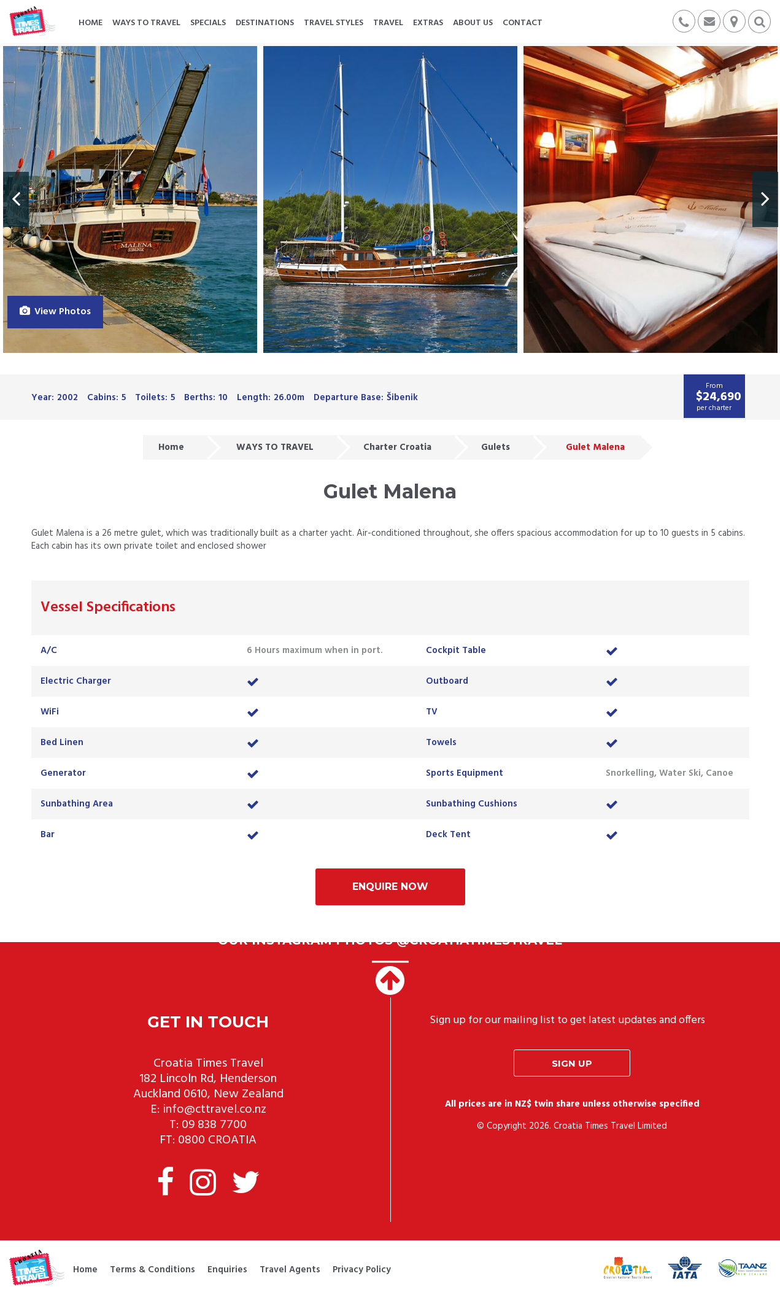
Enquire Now (390, 886)
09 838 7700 (214, 1125)
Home (171, 447)
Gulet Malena (595, 447)
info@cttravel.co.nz (214, 1109)
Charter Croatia (397, 447)
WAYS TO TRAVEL (275, 447)
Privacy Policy (362, 1269)
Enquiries (227, 1269)
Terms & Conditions (152, 1269)
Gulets (495, 447)
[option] (130, 199)
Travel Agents (290, 1269)
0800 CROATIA (217, 1140)
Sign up (572, 1063)
